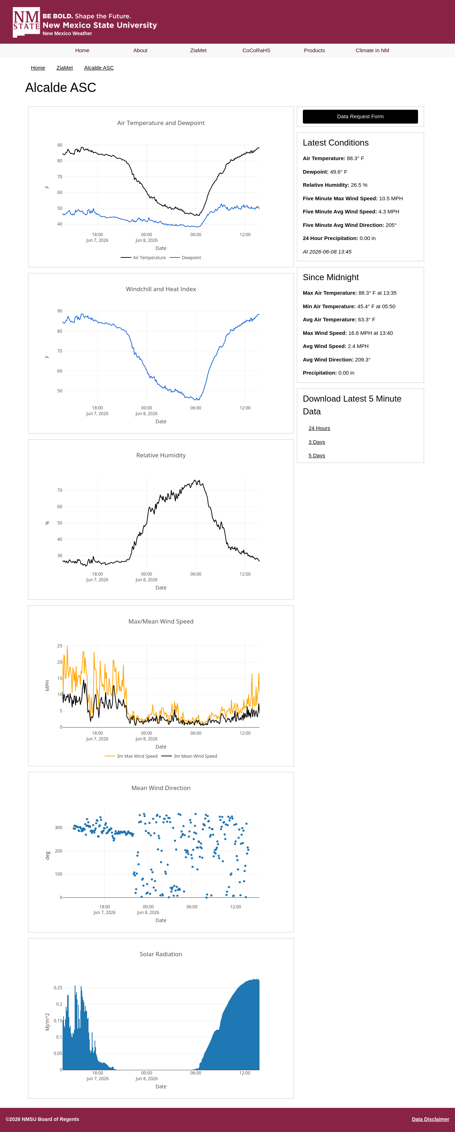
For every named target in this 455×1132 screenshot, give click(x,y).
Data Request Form (360, 116)
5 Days (317, 455)
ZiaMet (198, 50)
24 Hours (319, 428)
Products (314, 50)
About (140, 50)
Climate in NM (372, 50)
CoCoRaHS (256, 50)
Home (82, 50)
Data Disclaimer (430, 1119)
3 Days (317, 442)
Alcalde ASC (99, 68)
